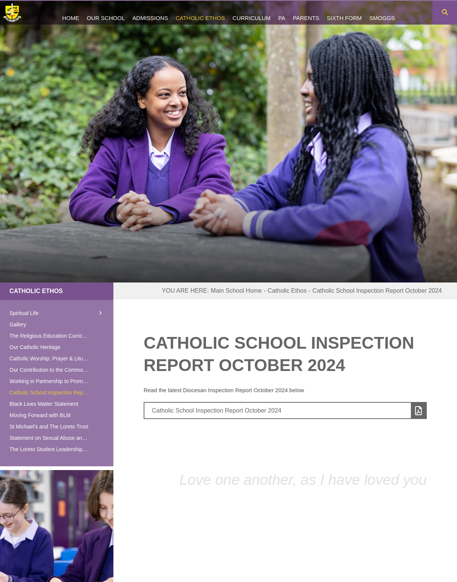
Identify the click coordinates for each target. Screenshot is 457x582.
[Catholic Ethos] (200, 12)
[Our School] (106, 12)
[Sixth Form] (344, 12)
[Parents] (306, 12)
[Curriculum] (251, 12)
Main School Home (236, 290)
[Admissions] (150, 12)
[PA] (281, 12)
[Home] (16, 12)
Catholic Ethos (36, 291)
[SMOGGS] (382, 12)
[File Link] (285, 410)
